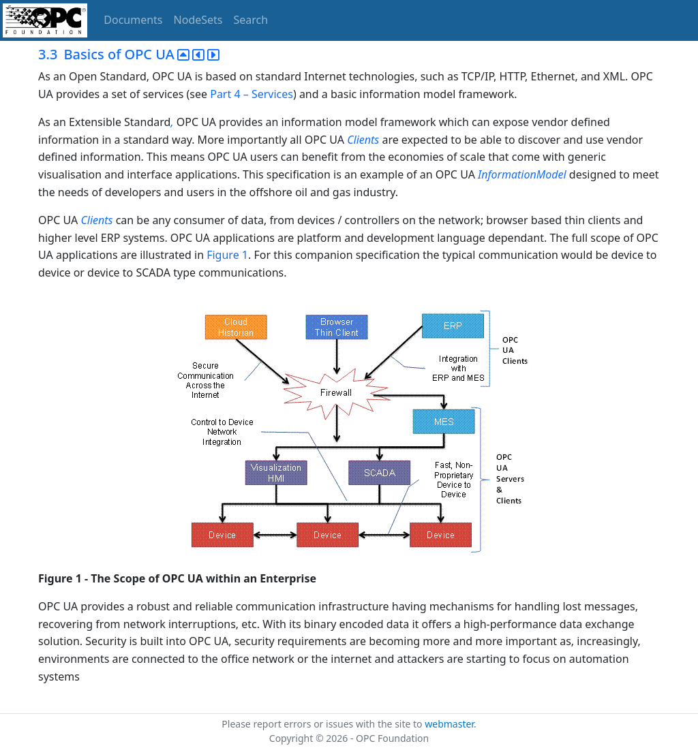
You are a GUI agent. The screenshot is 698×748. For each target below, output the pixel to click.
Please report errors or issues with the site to (323, 723)
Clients (363, 139)
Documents (133, 19)
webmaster (449, 723)
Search (251, 19)
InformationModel (522, 174)
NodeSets (198, 19)
